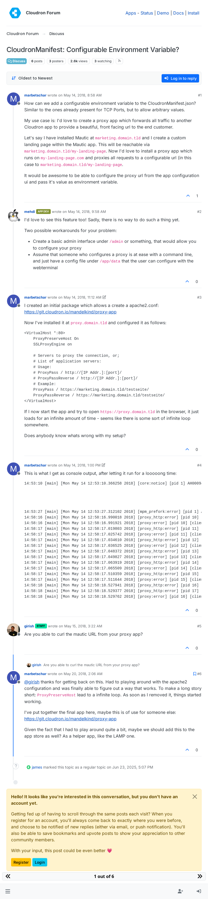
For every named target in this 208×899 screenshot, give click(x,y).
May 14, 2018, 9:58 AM (87, 211)
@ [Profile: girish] (31, 681)
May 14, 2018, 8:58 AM (83, 95)
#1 (200, 95)
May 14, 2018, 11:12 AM (82, 297)
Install (193, 13)
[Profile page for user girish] (13, 629)
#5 (199, 626)
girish (29, 626)
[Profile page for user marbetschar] (13, 98)
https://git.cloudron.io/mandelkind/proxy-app (70, 311)
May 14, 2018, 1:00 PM (82, 465)
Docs (178, 13)
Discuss (16, 61)
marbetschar (35, 95)
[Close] (194, 796)
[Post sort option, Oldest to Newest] (32, 78)
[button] (7, 891)
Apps (130, 13)
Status (147, 13)
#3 (199, 297)
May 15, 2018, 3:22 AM (83, 626)
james (37, 767)
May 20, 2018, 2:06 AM (83, 674)
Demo (163, 13)
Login (40, 862)
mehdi (29, 211)
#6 (199, 674)
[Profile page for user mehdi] (13, 215)
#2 (199, 211)
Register (21, 862)
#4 (199, 465)
